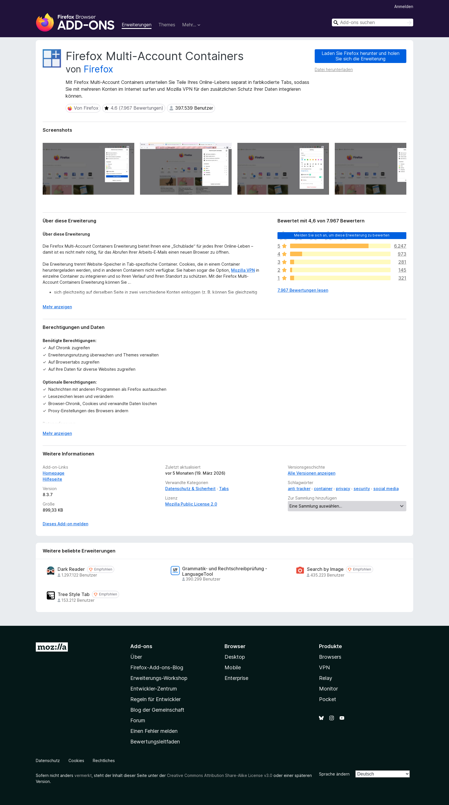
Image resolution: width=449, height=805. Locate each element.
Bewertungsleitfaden (155, 742)
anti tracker (299, 488)
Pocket (327, 699)
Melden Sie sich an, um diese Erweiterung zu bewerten (341, 235)
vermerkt (83, 775)
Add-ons (141, 646)
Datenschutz (48, 760)
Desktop (234, 657)
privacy (343, 488)
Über (136, 657)
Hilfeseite (52, 479)
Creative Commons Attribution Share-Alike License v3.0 (219, 775)
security (362, 488)
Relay (325, 678)
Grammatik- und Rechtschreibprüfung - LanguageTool (224, 571)
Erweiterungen (136, 24)
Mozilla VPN (243, 270)
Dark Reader (71, 569)
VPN (324, 667)
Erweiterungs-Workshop (158, 678)
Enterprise (236, 678)
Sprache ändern (334, 774)
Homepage (53, 473)
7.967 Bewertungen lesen (302, 290)
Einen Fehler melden (154, 731)
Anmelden (403, 6)
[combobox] (372, 22)
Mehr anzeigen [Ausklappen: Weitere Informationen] (57, 306)
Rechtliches (104, 760)
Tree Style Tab (74, 594)
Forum (137, 720)
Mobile (232, 667)
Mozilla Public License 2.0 (191, 504)
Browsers (330, 657)
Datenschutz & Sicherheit (190, 488)
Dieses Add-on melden (65, 523)
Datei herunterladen (334, 69)
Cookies (76, 760)
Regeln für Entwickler (155, 699)
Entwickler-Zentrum (153, 689)
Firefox (98, 69)
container (323, 488)
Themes (166, 24)
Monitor (328, 689)
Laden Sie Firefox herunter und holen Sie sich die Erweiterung (360, 56)
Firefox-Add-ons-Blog (156, 667)
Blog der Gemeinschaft (157, 710)
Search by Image (325, 569)
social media (386, 488)
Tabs (224, 488)
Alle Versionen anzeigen (311, 473)
